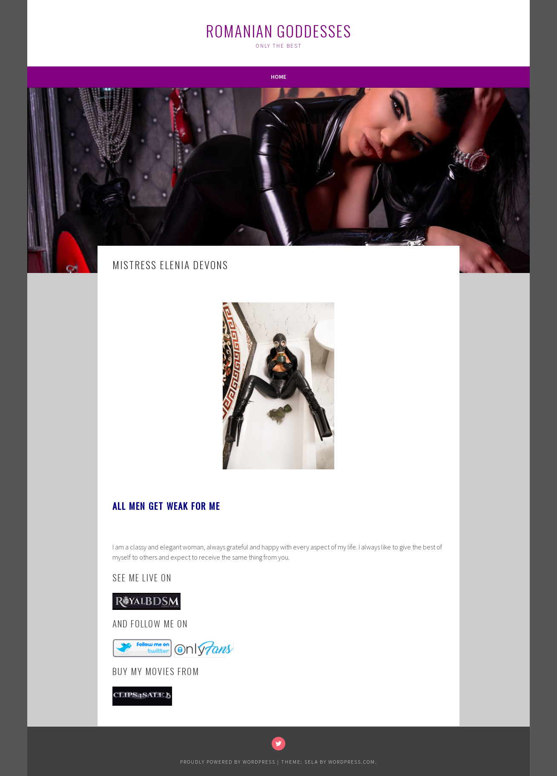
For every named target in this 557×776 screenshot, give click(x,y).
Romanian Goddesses (278, 30)
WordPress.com (351, 762)
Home (278, 76)
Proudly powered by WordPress (228, 762)
